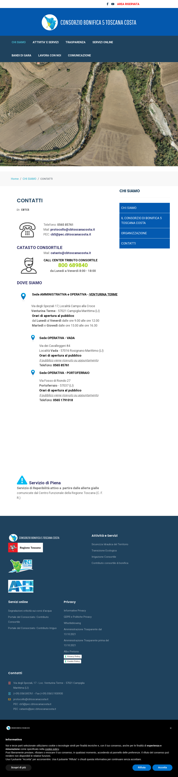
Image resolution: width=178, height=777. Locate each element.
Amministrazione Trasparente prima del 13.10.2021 (86, 643)
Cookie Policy (73, 661)
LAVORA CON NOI (49, 55)
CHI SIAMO (19, 42)
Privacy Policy (73, 656)
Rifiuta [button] (142, 767)
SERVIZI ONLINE (102, 42)
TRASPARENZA (76, 42)
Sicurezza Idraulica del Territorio (110, 544)
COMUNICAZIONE (79, 55)
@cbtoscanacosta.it (76, 253)
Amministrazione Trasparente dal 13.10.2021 (83, 632)
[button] (170, 728)
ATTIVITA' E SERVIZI (46, 42)
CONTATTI (128, 243)
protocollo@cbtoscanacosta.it (72, 229)
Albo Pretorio (71, 651)
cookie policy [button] (52, 749)
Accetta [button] (162, 767)
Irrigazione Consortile (104, 556)
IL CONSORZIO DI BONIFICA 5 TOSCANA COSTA (141, 220)
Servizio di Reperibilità (33, 488)
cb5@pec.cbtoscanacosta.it (71, 234)
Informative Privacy (75, 610)
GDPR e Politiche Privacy (78, 616)
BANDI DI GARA (21, 55)
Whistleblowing (72, 623)
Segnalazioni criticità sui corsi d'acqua (30, 610)
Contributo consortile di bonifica (110, 563)
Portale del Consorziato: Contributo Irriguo (32, 628)
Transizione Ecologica (104, 550)
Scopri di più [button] (18, 767)
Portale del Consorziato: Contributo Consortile (28, 619)
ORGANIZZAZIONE (134, 233)
